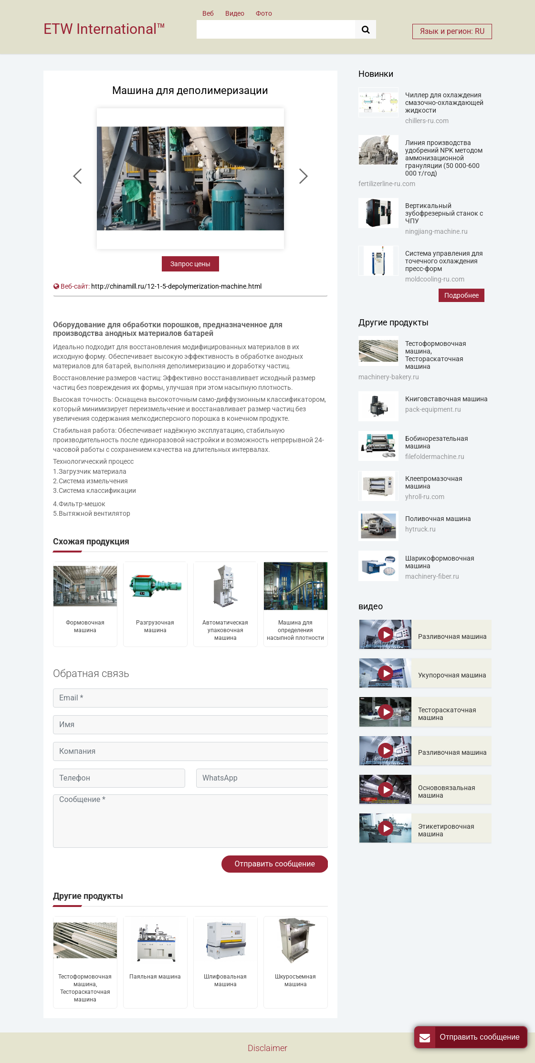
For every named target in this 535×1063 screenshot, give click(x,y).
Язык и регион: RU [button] (452, 31)
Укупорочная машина (452, 675)
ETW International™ (104, 29)
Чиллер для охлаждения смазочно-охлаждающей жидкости (444, 102)
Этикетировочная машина (446, 830)
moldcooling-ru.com (434, 279)
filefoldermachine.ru (434, 456)
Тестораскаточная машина (447, 713)
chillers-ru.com (427, 121)
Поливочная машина (438, 518)
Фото (264, 13)
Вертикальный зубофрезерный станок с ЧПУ (444, 213)
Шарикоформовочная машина (439, 562)
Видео (234, 13)
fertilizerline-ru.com (386, 184)
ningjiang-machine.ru (436, 231)
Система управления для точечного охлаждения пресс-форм (444, 261)
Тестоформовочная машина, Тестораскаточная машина (85, 988)
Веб (208, 13)
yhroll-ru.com (424, 496)
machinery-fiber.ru (432, 576)
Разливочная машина (452, 636)
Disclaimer (267, 1048)
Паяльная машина (155, 976)
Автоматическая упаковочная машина (225, 630)
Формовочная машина (85, 626)
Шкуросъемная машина (295, 980)
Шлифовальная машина (225, 980)
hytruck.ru (420, 529)
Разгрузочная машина (155, 626)
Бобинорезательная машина (436, 442)
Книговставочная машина (446, 399)
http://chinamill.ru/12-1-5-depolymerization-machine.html (176, 286)
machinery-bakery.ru (388, 377)
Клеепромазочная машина (433, 482)
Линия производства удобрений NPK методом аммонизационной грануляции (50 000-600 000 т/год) (444, 158)
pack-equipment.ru (433, 409)
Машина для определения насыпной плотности (295, 630)
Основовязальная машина (446, 791)
